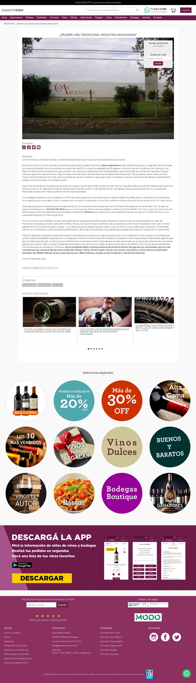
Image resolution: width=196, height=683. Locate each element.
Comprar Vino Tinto (110, 632)
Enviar (158, 63)
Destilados (42, 17)
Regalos (99, 17)
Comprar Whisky (108, 650)
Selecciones (86, 17)
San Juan (57, 285)
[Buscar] (137, 10)
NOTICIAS (9, 23)
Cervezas (54, 17)
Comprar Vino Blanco (111, 637)
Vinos (4, 17)
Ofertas (73, 17)
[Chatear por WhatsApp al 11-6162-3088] (155, 10)
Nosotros (8, 641)
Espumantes (16, 17)
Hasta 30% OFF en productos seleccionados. (98, 2)
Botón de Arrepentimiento (18, 658)
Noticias (146, 17)
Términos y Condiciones (16, 650)
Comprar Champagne (111, 641)
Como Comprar (12, 632)
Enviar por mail (158, 54)
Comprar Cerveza (109, 654)
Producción (44, 285)
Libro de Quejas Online (16, 662)
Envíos (7, 637)
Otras (64, 17)
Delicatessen (121, 17)
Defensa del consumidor (17, 654)
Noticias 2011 (29, 285)
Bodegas (134, 17)
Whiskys (29, 17)
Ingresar (186, 10)
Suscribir (62, 605)
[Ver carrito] (173, 10)
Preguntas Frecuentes (15, 645)
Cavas (109, 17)
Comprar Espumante (111, 645)
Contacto (157, 17)
